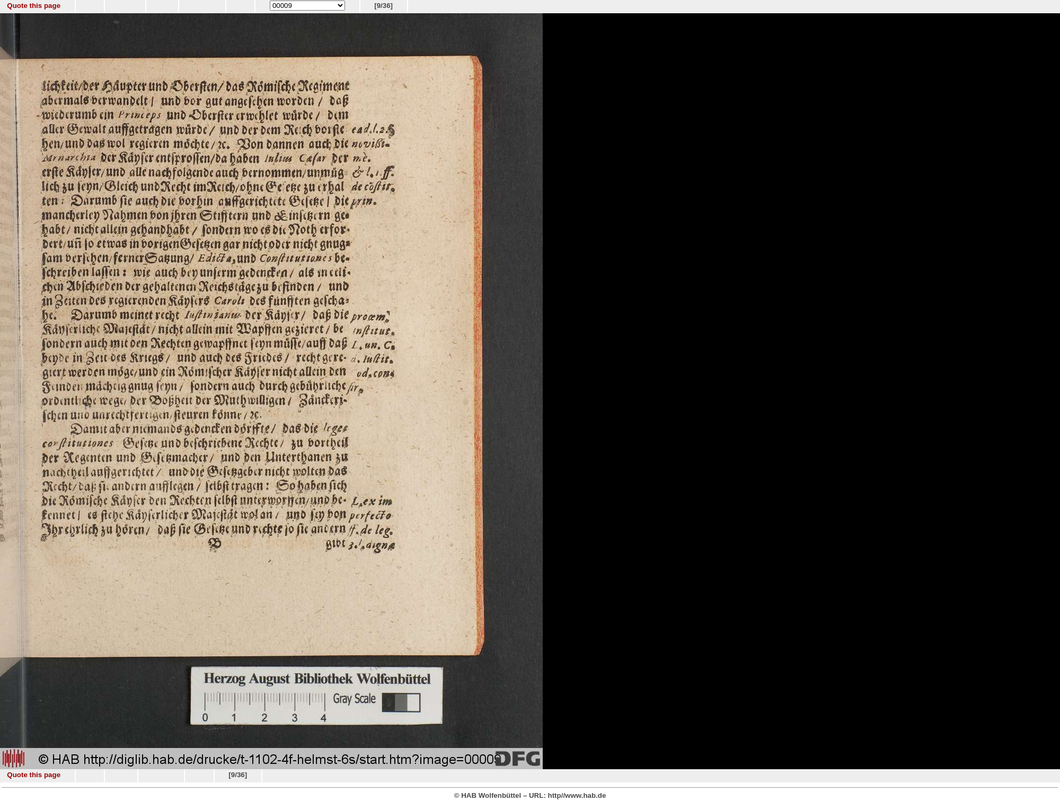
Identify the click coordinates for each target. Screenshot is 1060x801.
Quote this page (33, 6)
